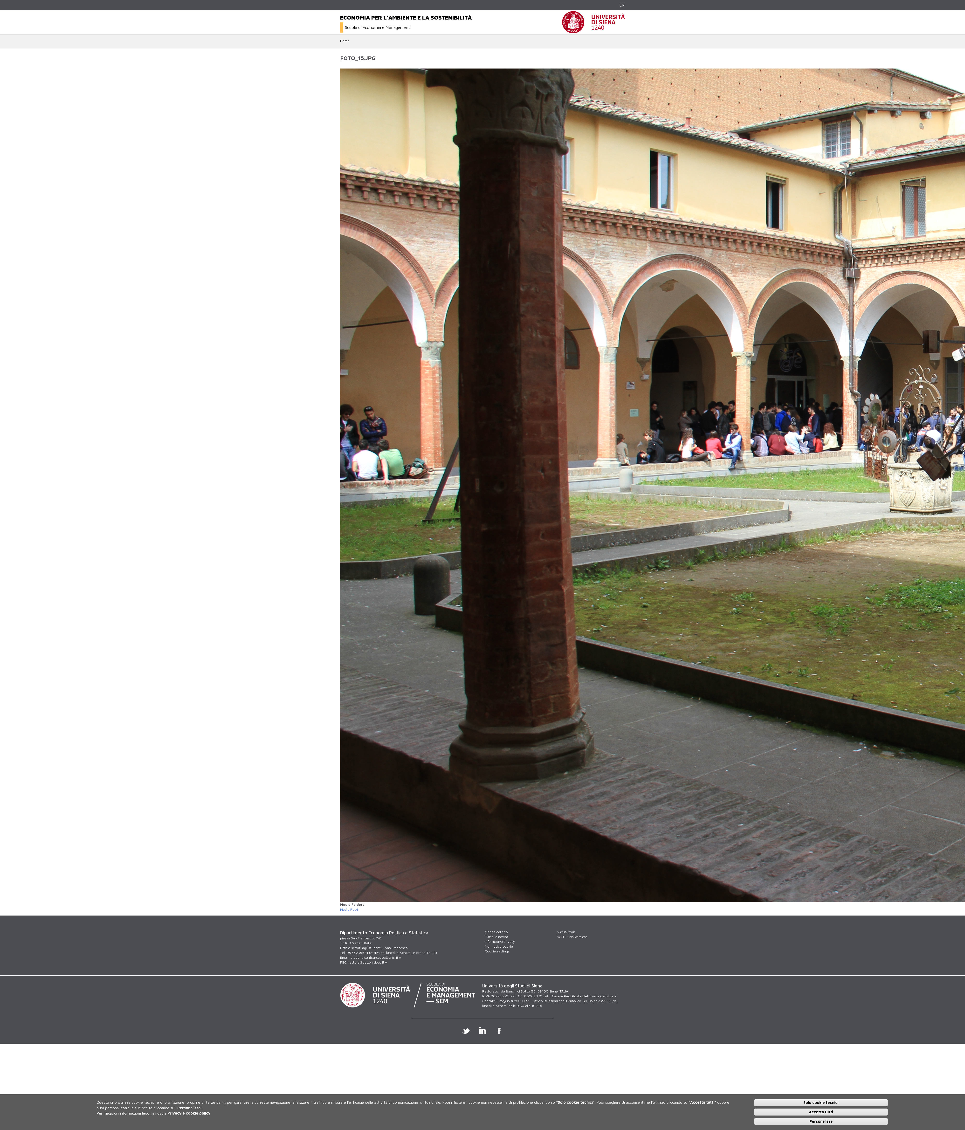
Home (344, 41)
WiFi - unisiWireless (572, 937)
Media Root (349, 909)
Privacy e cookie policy (188, 1113)
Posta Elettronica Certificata (594, 996)
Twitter (466, 1030)
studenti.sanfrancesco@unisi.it (376, 957)
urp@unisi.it (508, 1001)
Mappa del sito (496, 932)
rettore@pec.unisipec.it (368, 962)
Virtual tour (566, 932)
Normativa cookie (499, 946)
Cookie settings (497, 951)
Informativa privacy (500, 941)
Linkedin (482, 1030)
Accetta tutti (821, 1112)
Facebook (499, 1030)
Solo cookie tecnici (820, 1102)
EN (622, 4)
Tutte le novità (496, 937)
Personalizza (821, 1121)
